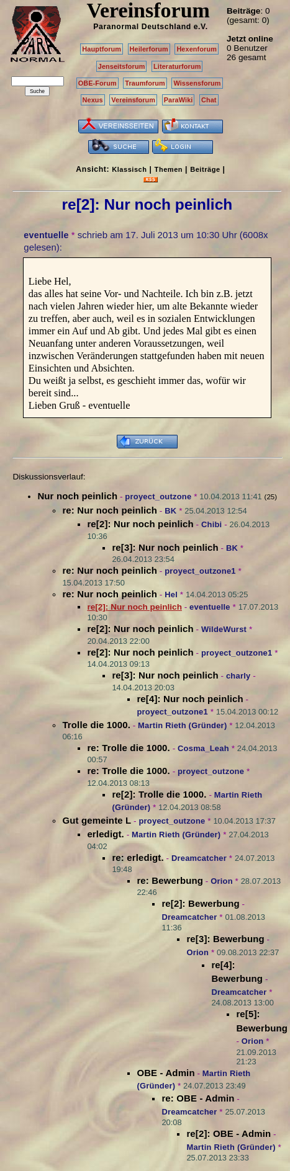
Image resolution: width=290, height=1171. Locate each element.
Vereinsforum (133, 100)
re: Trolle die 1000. (128, 747)
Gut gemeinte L (96, 820)
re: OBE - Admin (197, 1098)
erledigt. (105, 834)
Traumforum (145, 83)
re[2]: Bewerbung (200, 903)
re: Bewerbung (170, 880)
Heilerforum (149, 49)
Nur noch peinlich (77, 496)
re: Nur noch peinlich (109, 510)
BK (170, 510)
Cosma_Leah (203, 748)
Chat (209, 100)
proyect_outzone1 (200, 571)
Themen (169, 169)
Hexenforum (196, 49)
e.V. (201, 26)
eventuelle (46, 235)
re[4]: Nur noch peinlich (190, 698)
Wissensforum (196, 83)
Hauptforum (101, 49)
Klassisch (129, 169)
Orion (222, 881)
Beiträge (205, 169)
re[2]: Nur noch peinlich (140, 524)
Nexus (93, 100)
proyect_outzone (158, 496)
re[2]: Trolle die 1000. (159, 794)
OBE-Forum (97, 83)
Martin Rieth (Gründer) (182, 725)
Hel (171, 594)
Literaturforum (177, 66)
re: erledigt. (137, 857)
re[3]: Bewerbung (225, 938)
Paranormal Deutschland (142, 26)
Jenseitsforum (121, 66)
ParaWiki (178, 100)
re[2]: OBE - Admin (228, 1133)
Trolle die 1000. (96, 724)
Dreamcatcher (199, 858)
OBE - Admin (165, 1072)
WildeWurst (224, 629)
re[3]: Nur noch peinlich (165, 547)
